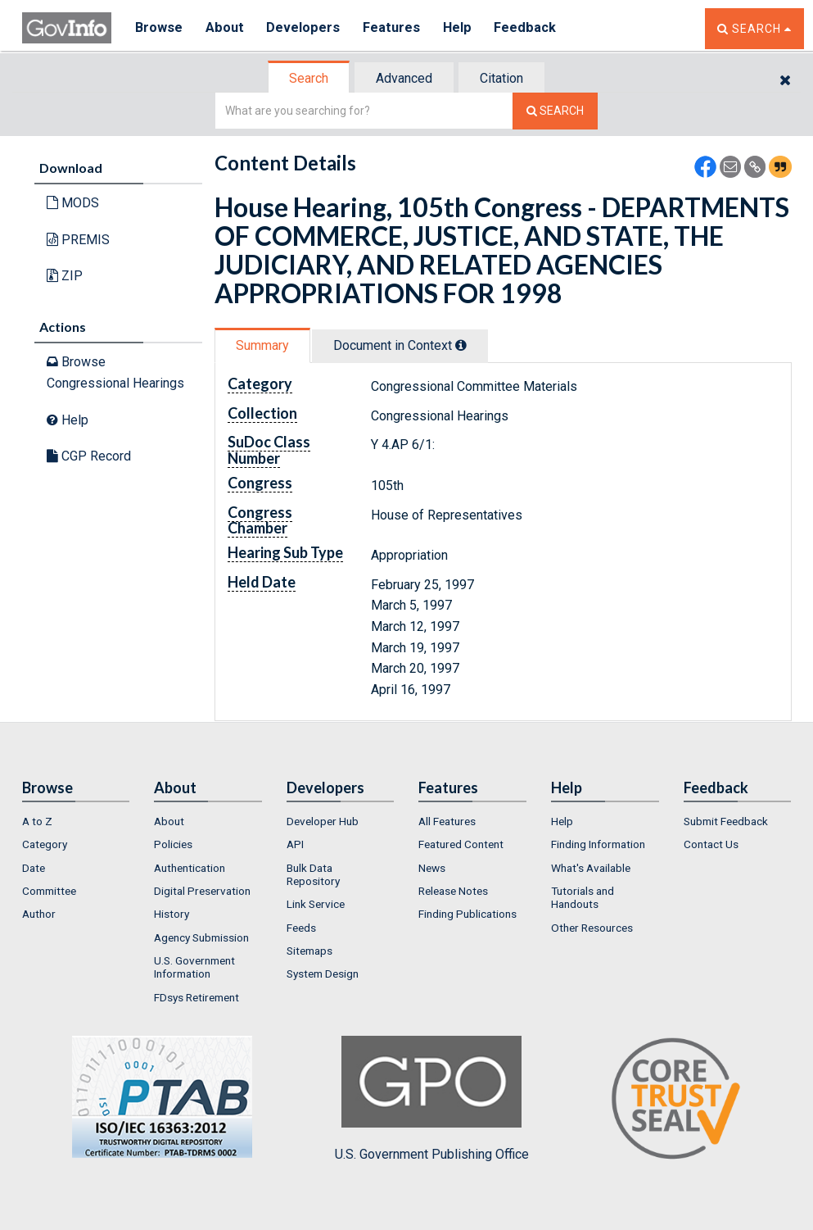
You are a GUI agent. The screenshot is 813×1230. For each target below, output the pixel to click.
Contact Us (711, 844)
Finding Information (598, 844)
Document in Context (400, 345)
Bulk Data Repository (313, 874)
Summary (262, 345)
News (431, 867)
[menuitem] (76, 821)
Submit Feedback (726, 821)
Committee (49, 890)
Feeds (301, 927)
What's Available (590, 867)
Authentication (189, 867)
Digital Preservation (202, 890)
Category (44, 844)
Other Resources (592, 927)
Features (395, 28)
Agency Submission (201, 937)
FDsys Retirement (196, 997)
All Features (447, 821)
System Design (323, 973)
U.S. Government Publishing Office (432, 1099)
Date (33, 867)
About (226, 28)
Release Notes (453, 890)
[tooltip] (461, 345)
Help (462, 28)
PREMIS (78, 239)
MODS (73, 203)
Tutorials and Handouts (582, 897)
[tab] (309, 78)
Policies (173, 844)
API (295, 844)
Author (39, 913)
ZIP (65, 276)
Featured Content (461, 844)
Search (308, 78)
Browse (159, 28)
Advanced (404, 78)
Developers (305, 28)
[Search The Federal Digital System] (555, 111)
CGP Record (89, 456)
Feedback (530, 28)
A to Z (37, 821)
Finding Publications (467, 913)
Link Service (316, 903)
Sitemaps (309, 950)
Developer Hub (323, 821)
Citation (501, 78)
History (171, 913)
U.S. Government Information (194, 967)
